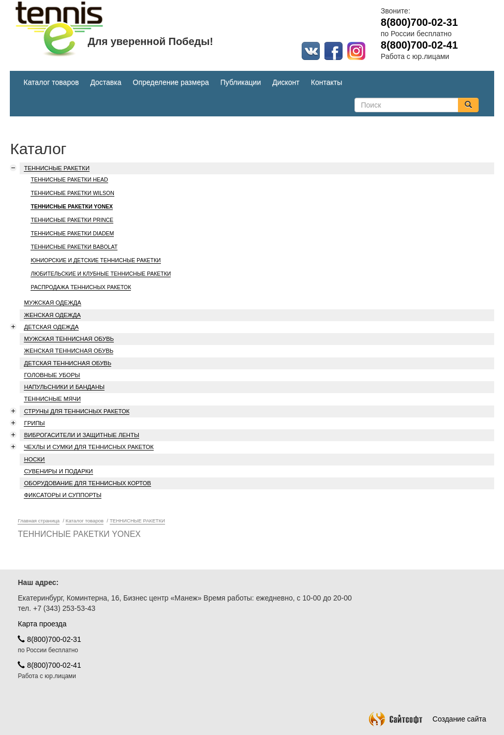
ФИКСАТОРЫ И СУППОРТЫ (62, 495)
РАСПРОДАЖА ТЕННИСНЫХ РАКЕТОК (81, 287)
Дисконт (286, 82)
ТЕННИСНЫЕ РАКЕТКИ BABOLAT (74, 247)
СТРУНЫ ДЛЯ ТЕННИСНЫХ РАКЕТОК (76, 411)
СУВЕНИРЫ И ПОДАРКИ (58, 471)
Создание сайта (427, 719)
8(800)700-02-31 (49, 639)
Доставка (105, 82)
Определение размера (171, 82)
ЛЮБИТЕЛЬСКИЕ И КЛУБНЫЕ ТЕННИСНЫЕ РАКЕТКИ (101, 274)
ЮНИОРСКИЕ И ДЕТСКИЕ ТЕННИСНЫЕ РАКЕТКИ (95, 260)
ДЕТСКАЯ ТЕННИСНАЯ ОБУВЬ (67, 363)
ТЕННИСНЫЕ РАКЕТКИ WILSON (72, 193)
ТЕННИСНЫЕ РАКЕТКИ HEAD (69, 179)
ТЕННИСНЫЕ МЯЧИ (52, 399)
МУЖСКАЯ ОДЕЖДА (52, 302)
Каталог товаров (51, 82)
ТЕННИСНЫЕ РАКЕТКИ (57, 168)
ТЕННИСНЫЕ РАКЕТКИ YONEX (72, 206)
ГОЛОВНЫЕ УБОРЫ (52, 375)
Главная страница (39, 520)
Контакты (326, 82)
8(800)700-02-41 (49, 665)
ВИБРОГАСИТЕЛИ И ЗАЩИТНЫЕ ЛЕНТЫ (81, 435)
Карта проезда (42, 624)
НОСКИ (34, 459)
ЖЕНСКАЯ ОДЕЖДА (52, 315)
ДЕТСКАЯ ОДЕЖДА (51, 327)
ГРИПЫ (34, 423)
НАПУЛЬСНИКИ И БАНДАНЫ (64, 387)
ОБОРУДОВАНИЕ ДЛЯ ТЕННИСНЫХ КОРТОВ (87, 483)
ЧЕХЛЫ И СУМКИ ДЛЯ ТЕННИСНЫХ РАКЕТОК (88, 447)
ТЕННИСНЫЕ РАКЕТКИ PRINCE (72, 220)
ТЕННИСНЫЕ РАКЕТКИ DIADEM (72, 233)
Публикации (240, 82)
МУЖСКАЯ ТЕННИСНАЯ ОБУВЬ (69, 339)
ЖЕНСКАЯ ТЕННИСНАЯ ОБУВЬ (68, 351)
